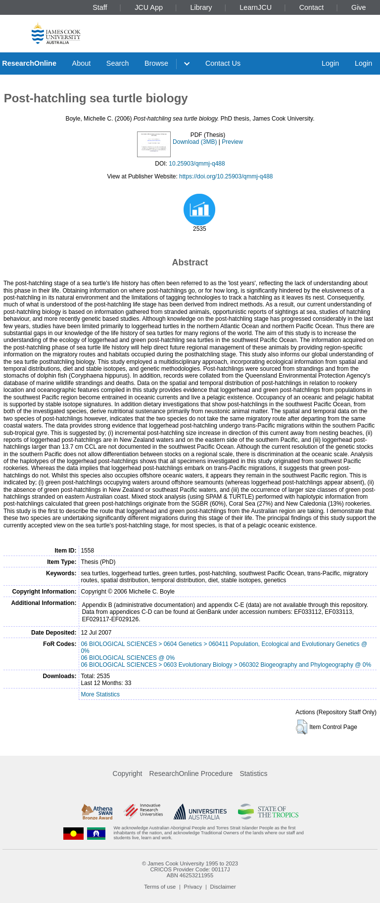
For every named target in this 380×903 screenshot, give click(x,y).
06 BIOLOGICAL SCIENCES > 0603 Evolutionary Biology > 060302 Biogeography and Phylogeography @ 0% (226, 664)
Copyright (127, 773)
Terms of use (160, 887)
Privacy (193, 887)
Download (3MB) (195, 141)
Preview (232, 141)
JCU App (149, 7)
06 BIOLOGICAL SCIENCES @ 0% (128, 657)
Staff (100, 7)
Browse (156, 63)
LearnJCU (255, 7)
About (81, 63)
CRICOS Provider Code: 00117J (190, 869)
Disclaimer (223, 887)
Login (330, 63)
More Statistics (100, 694)
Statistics (253, 773)
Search (117, 63)
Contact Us (222, 63)
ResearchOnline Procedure (191, 773)
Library (201, 7)
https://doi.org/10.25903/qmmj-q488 (226, 176)
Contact (311, 7)
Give (358, 7)
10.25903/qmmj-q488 (197, 163)
